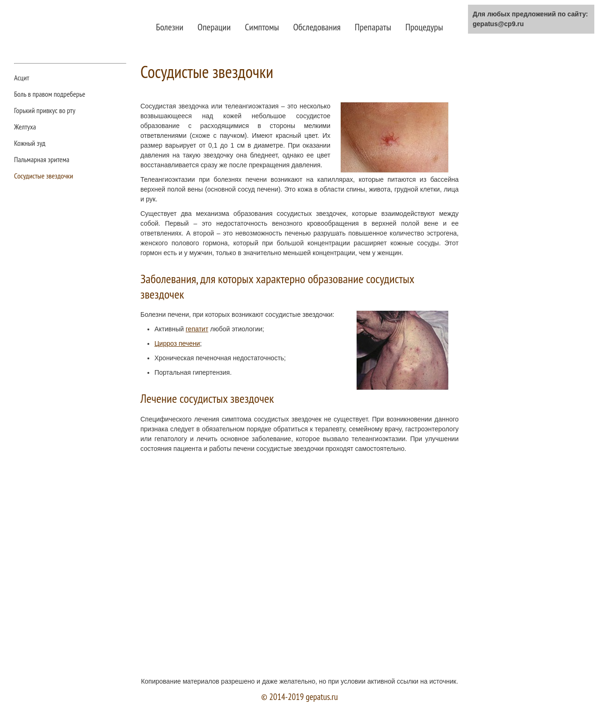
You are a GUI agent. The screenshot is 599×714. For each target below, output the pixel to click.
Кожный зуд (29, 143)
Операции (214, 27)
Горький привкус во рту (44, 111)
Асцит (21, 78)
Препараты (373, 27)
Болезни (169, 27)
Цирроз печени (177, 343)
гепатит (197, 329)
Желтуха (25, 127)
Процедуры (424, 27)
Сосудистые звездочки (43, 176)
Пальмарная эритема (41, 160)
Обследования (316, 27)
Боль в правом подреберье (49, 94)
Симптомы (262, 27)
